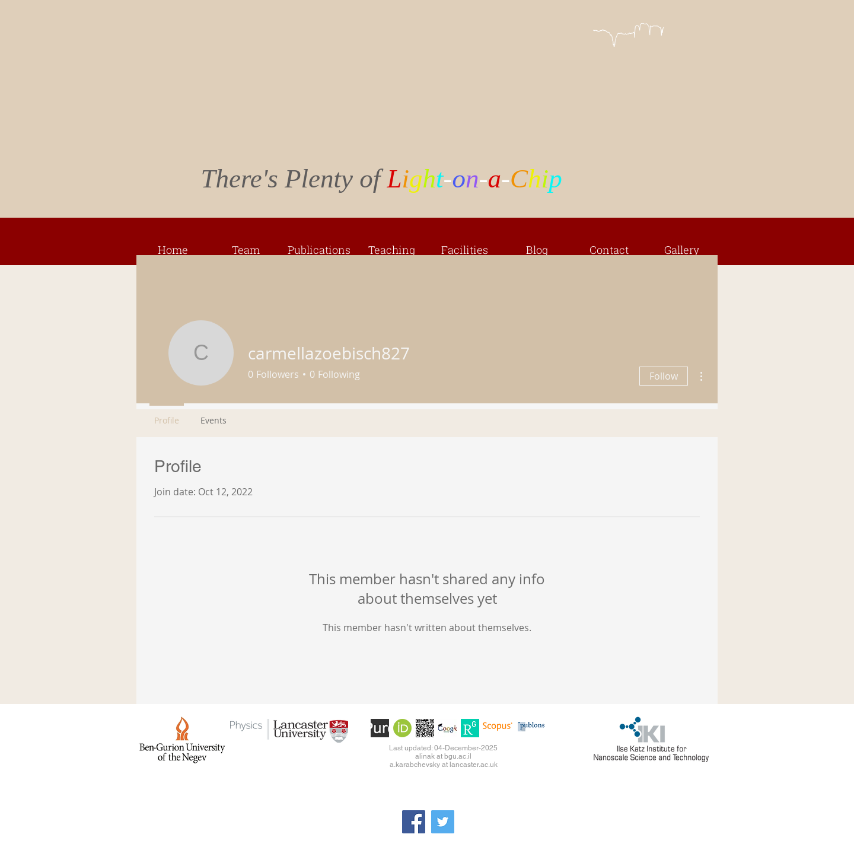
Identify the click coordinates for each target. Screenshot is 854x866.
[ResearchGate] (470, 728)
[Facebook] (413, 821)
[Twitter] (442, 821)
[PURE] (380, 728)
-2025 (488, 748)
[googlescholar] (447, 728)
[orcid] (402, 728)
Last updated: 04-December (434, 748)
